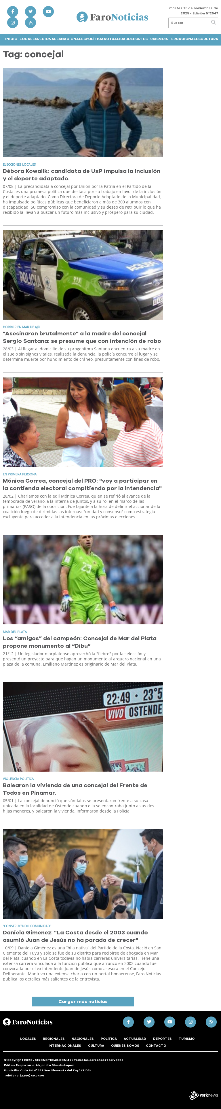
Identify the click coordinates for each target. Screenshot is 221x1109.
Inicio (11, 39)
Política (95, 39)
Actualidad (116, 39)
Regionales (49, 39)
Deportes (138, 39)
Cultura (209, 39)
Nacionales (73, 39)
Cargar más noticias (83, 1001)
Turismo (156, 39)
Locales (28, 39)
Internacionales (183, 39)
